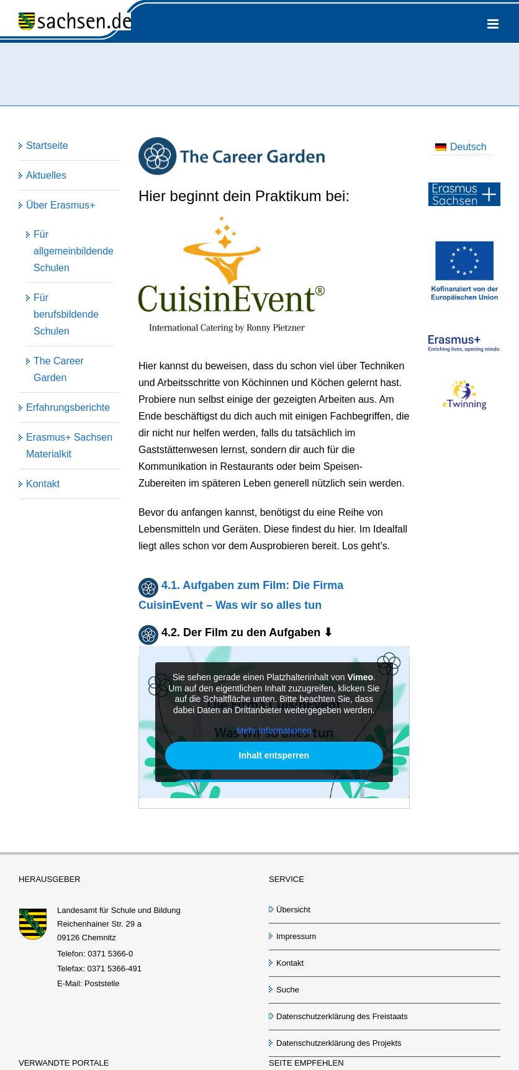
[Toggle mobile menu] (493, 23)
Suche (287, 989)
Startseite (47, 145)
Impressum (296, 936)
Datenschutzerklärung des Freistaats (342, 1016)
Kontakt (43, 484)
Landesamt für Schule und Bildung (119, 910)
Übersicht (293, 909)
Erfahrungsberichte (68, 407)
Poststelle (101, 983)
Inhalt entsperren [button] (273, 755)
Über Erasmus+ (61, 205)
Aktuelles (46, 175)
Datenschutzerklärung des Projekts (339, 1043)
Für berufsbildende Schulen (66, 314)
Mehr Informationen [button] (274, 731)
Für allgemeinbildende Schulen (74, 251)
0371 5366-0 (110, 953)
